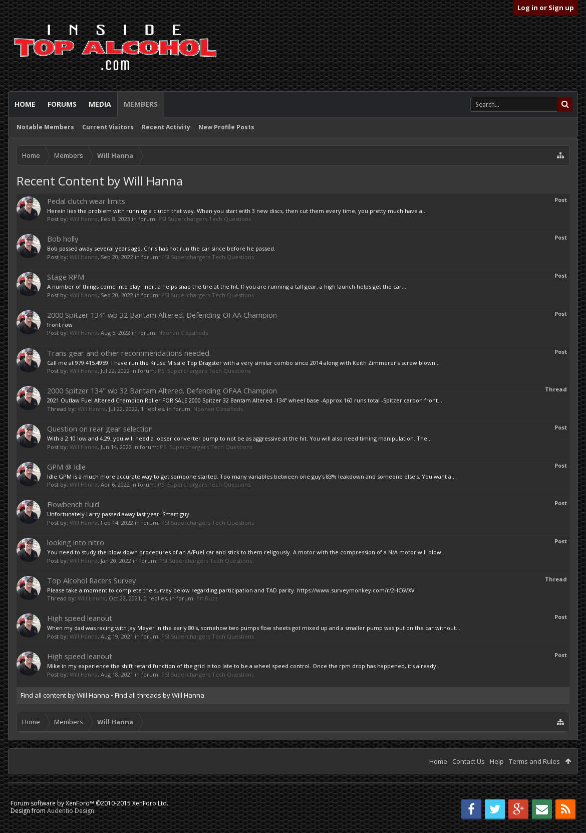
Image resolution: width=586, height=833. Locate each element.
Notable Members (45, 127)
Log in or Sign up (545, 7)
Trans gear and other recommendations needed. (129, 353)
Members (141, 104)
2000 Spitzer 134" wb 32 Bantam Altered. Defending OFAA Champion (162, 315)
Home (25, 104)
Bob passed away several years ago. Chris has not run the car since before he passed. (161, 248)
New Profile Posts (226, 127)
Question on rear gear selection (100, 429)
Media (100, 104)
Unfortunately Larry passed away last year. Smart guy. (119, 514)
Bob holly (62, 239)
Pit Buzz (207, 598)
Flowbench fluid (73, 504)
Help (497, 761)
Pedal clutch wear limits (86, 201)
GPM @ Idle (66, 467)
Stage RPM (65, 277)
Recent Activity (166, 127)
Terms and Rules (534, 761)
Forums (62, 104)
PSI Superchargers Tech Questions (204, 219)
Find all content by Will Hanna (65, 695)
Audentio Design (70, 810)
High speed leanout (79, 618)
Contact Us (468, 761)
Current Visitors (108, 127)
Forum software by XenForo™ (89, 803)
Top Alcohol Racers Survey (91, 580)
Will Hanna (84, 219)
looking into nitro (75, 542)
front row (60, 324)
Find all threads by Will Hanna (159, 695)
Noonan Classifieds (183, 332)
